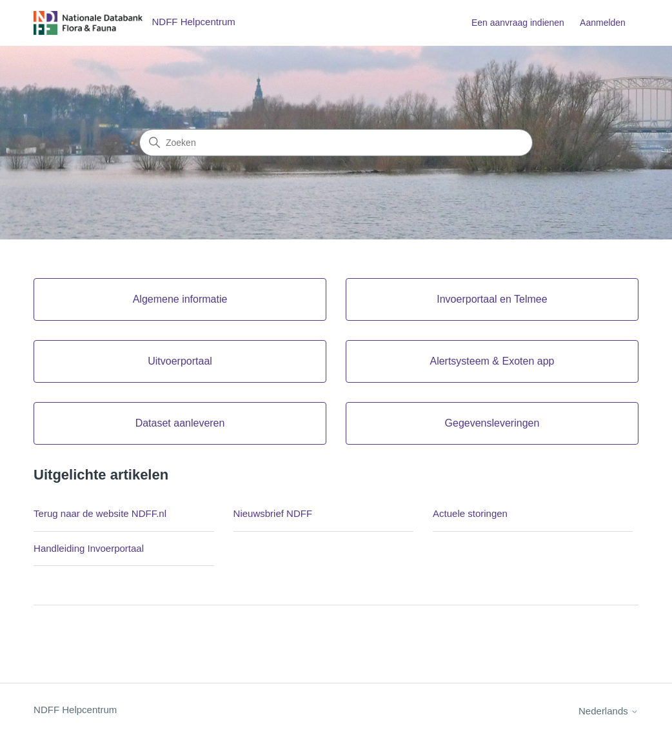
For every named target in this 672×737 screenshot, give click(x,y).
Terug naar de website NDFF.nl (100, 513)
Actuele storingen (470, 513)
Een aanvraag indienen (517, 22)
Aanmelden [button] (603, 22)
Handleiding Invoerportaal (89, 548)
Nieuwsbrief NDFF (273, 513)
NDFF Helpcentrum (75, 709)
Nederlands (608, 710)
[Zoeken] (336, 143)
